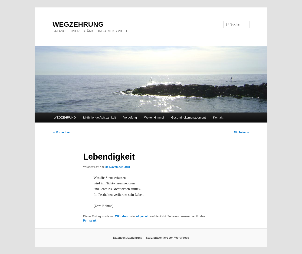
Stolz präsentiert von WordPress (167, 237)
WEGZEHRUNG (78, 24)
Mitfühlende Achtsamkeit (99, 117)
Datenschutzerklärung (127, 237)
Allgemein (142, 216)
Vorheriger (61, 132)
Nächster (241, 132)
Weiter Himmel (154, 117)
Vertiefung (130, 117)
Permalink (89, 220)
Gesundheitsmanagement (188, 117)
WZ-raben (121, 216)
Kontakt (218, 117)
